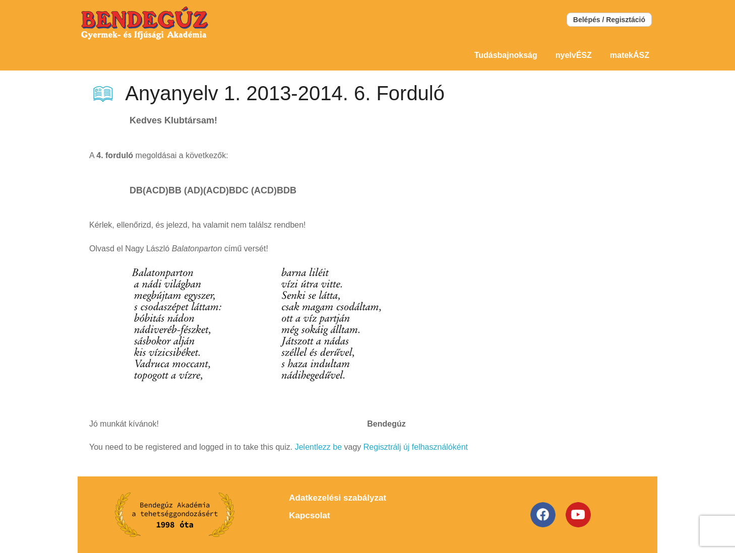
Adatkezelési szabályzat (337, 498)
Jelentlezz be (318, 447)
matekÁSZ (629, 55)
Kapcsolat (309, 515)
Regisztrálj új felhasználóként (415, 447)
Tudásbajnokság (505, 55)
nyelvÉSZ (574, 55)
